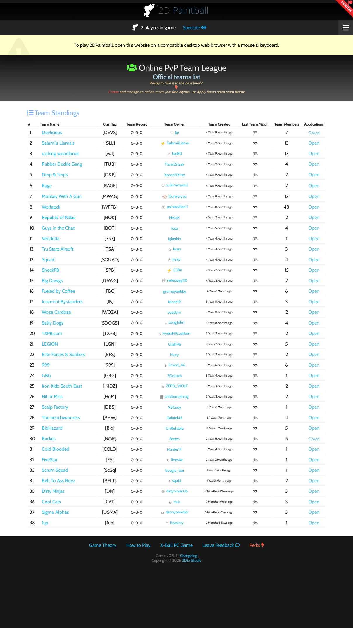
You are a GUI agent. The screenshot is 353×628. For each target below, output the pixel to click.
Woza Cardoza (56, 312)
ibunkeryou (174, 196)
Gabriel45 (174, 417)
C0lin (174, 270)
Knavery (175, 522)
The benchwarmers (61, 417)
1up (45, 522)
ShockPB (50, 270)
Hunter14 (174, 449)
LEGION (50, 344)
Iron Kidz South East (62, 386)
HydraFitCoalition (174, 333)
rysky (174, 259)
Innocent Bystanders (62, 301)
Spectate (194, 27)
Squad (48, 259)
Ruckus (49, 438)
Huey (174, 354)
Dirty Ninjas (53, 491)
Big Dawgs (52, 280)
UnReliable (175, 428)
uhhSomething (174, 396)
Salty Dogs (52, 323)
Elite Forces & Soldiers (63, 354)
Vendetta (51, 238)
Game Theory (102, 545)
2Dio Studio (191, 560)
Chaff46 (174, 344)
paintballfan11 (175, 206)
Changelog (188, 555)
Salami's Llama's (58, 143)
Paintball (183, 10)
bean (174, 249)
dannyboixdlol (174, 512)
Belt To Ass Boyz (58, 480)
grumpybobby (174, 291)
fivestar (174, 459)
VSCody (174, 407)
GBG (46, 375)
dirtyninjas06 (174, 491)
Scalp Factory (55, 407)
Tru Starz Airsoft (57, 249)
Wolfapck (51, 207)
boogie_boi (174, 470)
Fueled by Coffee (58, 291)
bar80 (174, 153)
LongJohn (174, 322)
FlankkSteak (174, 164)
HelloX (174, 217)
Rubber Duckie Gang (62, 164)
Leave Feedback (221, 545)
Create (176, 89)
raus (174, 501)
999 (46, 365)
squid (174, 480)
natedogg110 (174, 280)
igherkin (174, 238)
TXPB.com (52, 333)
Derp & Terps (55, 174)
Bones (174, 438)
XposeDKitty (174, 174)
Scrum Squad (55, 470)
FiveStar (50, 459)
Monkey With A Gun (62, 196)
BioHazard (52, 428)
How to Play (138, 545)
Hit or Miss (52, 396)
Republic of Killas (58, 217)
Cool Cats (51, 501)
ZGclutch (174, 375)
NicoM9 (174, 301)
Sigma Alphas (55, 512)
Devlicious (52, 132)
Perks (257, 545)
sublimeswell (174, 185)
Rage (47, 185)
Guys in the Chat (58, 228)
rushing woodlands (60, 153)
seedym (174, 312)
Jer (174, 132)
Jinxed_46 (174, 365)
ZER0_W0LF (174, 386)
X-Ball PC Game (176, 545)
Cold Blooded (55, 449)
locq (174, 228)
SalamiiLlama (174, 143)
